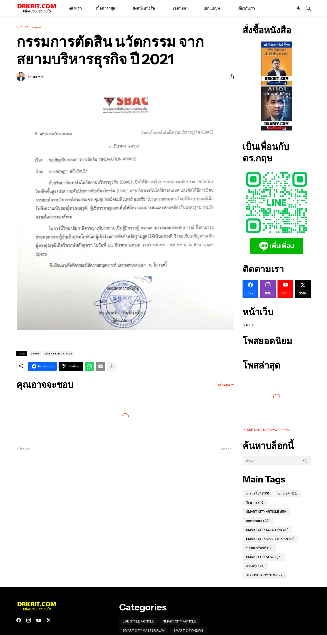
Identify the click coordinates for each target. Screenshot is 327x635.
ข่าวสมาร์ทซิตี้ (259, 548)
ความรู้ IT (255, 566)
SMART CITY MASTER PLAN (270, 539)
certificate (258, 521)
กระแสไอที (257, 493)
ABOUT (248, 325)
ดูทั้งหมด (224, 385)
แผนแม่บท (212, 8)
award (36, 27)
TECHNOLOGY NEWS (265, 575)
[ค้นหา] (306, 8)
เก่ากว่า (226, 449)
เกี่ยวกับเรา (246, 8)
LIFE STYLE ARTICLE (58, 353)
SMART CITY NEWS (263, 557)
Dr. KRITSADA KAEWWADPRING (266, 430)
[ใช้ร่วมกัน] (229, 76)
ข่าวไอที (287, 493)
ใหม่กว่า (25, 449)
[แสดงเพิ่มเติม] (111, 366)
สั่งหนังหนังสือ (144, 8)
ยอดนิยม (179, 8)
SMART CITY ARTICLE (266, 512)
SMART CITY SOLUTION (267, 530)
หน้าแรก (75, 8)
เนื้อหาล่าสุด (105, 8)
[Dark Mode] (296, 8)
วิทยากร (255, 502)
